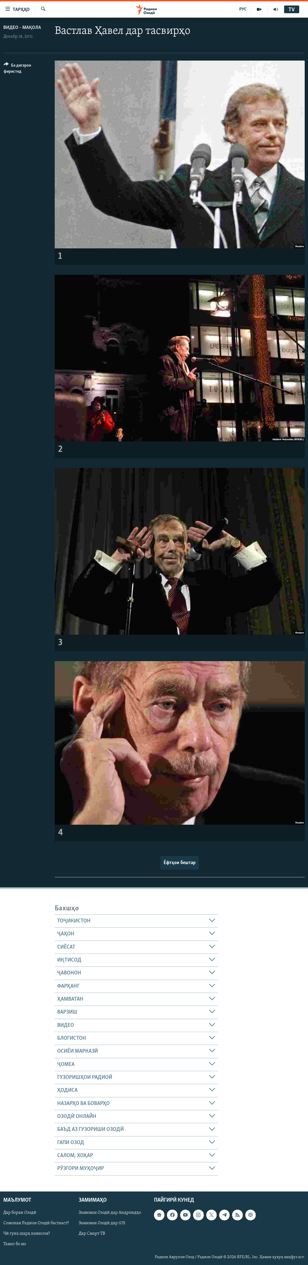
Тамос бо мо (14, 1244)
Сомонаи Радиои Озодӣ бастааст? (36, 1223)
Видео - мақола (22, 27)
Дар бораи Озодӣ (19, 1212)
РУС (243, 9)
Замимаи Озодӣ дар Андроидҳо (110, 1212)
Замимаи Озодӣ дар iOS (102, 1223)
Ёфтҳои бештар (180, 862)
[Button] (26, 69)
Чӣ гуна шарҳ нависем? (26, 1233)
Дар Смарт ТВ (92, 1233)
